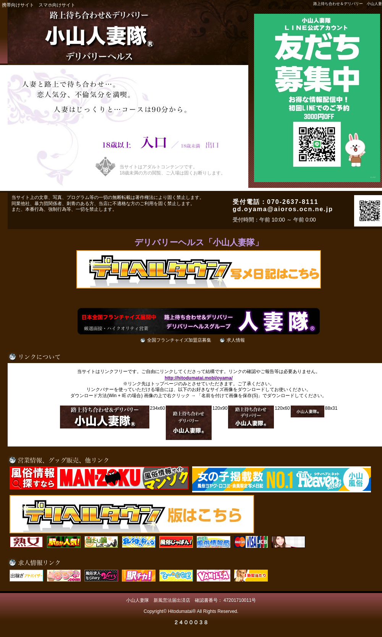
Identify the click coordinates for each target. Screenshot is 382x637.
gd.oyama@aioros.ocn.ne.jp (283, 209)
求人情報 (236, 340)
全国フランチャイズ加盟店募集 (179, 340)
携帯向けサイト (18, 5)
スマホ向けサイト (57, 5)
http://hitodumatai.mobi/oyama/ (199, 378)
